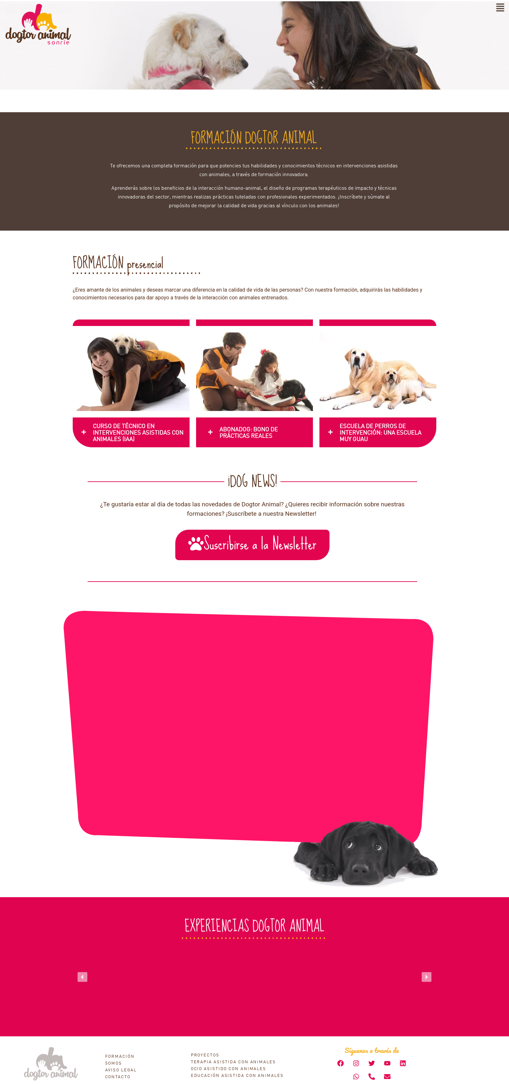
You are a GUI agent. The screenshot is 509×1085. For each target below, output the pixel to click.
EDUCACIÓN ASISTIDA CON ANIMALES (237, 1075)
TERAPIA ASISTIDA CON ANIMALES (233, 1061)
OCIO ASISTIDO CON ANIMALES (228, 1068)
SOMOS (113, 1063)
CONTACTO (117, 1076)
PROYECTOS (205, 1054)
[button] (82, 977)
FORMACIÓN (120, 1056)
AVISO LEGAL (121, 1069)
